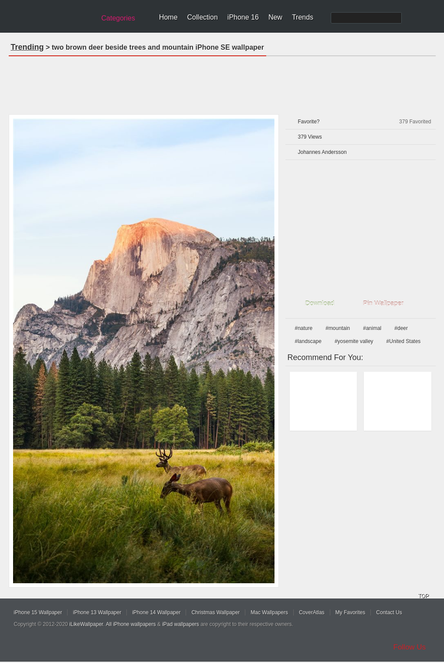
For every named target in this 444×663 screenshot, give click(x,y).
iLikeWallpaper (86, 624)
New (275, 17)
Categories (118, 18)
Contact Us (389, 612)
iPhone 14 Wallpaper (156, 612)
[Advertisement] (222, 82)
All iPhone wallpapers (131, 624)
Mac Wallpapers (269, 612)
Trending (27, 47)
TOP (423, 596)
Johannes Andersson (322, 152)
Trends (302, 17)
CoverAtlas (312, 612)
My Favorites (351, 612)
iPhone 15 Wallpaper (38, 612)
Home (168, 17)
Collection (202, 17)
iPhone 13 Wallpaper (97, 612)
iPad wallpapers (180, 624)
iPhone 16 (243, 17)
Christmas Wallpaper (215, 612)
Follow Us (409, 647)
